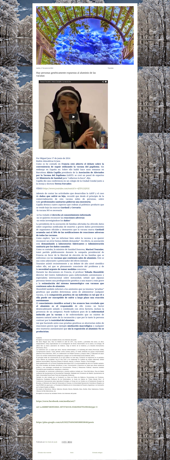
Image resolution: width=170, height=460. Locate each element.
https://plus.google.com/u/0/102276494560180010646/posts (65, 422)
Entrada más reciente (44, 452)
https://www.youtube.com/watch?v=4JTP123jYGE (66, 188)
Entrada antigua (97, 452)
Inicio (71, 452)
